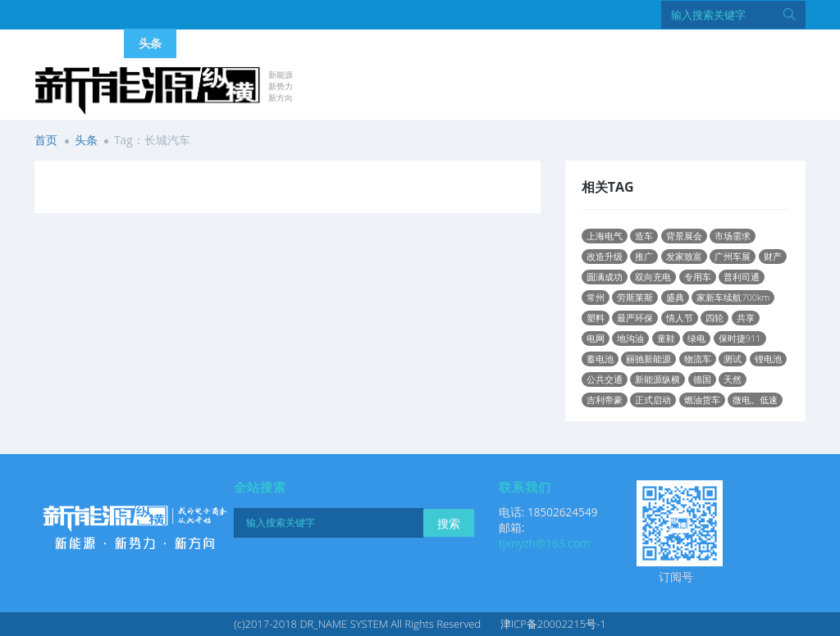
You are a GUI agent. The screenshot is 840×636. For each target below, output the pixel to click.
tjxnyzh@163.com (545, 543)
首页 (45, 140)
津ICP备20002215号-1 (553, 623)
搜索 (448, 523)
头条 (86, 140)
